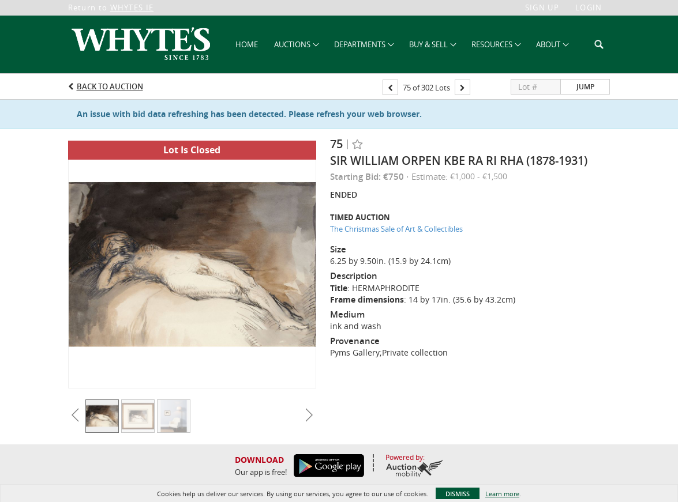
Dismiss (457, 493)
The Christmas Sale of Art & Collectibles (396, 229)
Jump (585, 87)
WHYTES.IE (132, 7)
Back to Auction (110, 86)
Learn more (502, 493)
